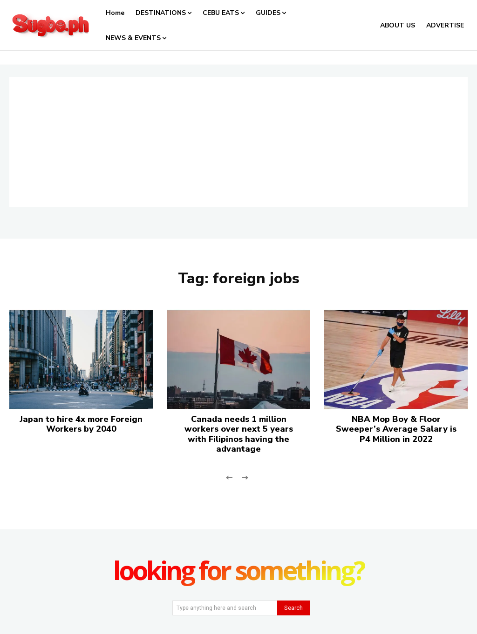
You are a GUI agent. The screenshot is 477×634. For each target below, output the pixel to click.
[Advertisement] (238, 142)
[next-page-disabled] (244, 477)
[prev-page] (229, 477)
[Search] (293, 608)
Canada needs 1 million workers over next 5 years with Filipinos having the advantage (238, 434)
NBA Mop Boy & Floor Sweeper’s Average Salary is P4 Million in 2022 (396, 429)
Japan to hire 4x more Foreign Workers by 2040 (81, 424)
